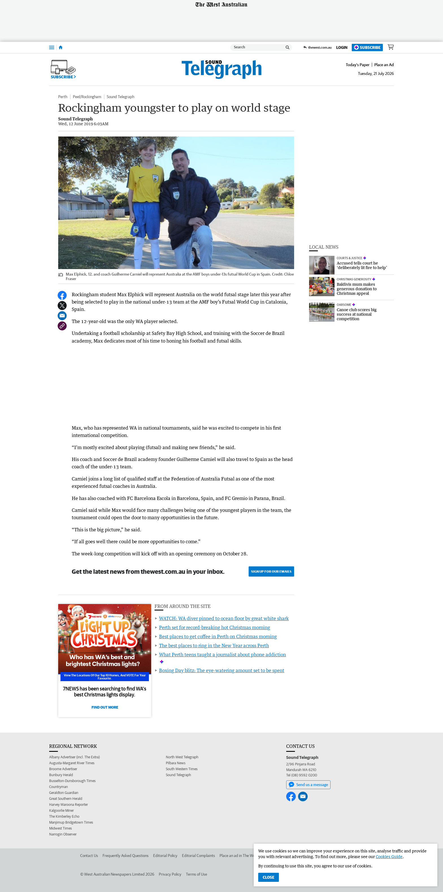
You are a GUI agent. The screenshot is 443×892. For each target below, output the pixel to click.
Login (342, 47)
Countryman (58, 787)
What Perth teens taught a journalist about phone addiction (222, 654)
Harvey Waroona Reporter (68, 804)
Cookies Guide (389, 856)
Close (268, 877)
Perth (62, 96)
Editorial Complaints (198, 855)
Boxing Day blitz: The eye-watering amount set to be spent (221, 670)
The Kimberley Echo (64, 816)
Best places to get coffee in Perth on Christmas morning (218, 636)
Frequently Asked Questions (126, 855)
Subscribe (367, 47)
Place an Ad (384, 65)
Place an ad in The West (239, 855)
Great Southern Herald (65, 798)
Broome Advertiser (63, 769)
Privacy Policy (170, 874)
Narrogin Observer (63, 834)
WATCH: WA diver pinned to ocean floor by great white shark (224, 618)
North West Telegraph (182, 757)
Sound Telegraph (120, 96)
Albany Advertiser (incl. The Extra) (74, 757)
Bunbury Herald (61, 775)
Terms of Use (196, 874)
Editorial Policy (165, 855)
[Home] (61, 47)
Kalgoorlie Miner (61, 810)
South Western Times (181, 769)
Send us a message (308, 784)
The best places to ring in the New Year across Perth (214, 645)
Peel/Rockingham (87, 96)
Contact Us (89, 855)
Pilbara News (175, 763)
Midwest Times (60, 828)
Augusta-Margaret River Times (71, 763)
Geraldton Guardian (63, 793)
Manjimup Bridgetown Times (71, 822)
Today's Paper (358, 65)
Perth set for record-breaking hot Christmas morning (214, 627)
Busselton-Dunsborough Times (72, 781)
